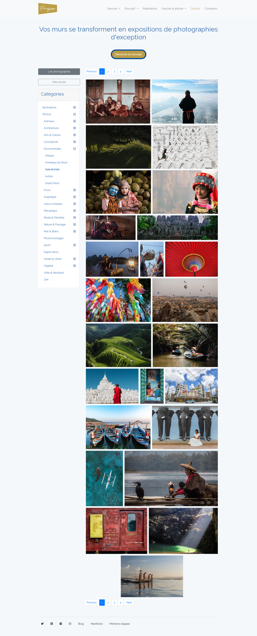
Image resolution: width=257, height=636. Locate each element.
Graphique (50, 197)
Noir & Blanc (51, 231)
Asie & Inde (52, 169)
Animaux (49, 121)
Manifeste (97, 623)
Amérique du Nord (56, 162)
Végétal (48, 265)
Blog (81, 623)
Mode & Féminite (54, 217)
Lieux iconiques (53, 203)
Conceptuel (51, 141)
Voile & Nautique (54, 272)
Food (47, 190)
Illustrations (49, 107)
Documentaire (52, 148)
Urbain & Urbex (53, 258)
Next (129, 71)
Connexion (211, 8)
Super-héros (51, 252)
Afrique (49, 155)
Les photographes (59, 71)
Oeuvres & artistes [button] (172, 8)
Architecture (51, 128)
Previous (91, 71)
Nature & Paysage (55, 224)
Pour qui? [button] (130, 8)
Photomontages (54, 238)
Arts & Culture (52, 135)
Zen (46, 279)
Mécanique (50, 210)
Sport (47, 245)
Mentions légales (119, 623)
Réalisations (150, 8)
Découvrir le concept (128, 54)
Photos (46, 114)
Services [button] (112, 8)
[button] (74, 107)
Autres (49, 176)
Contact (195, 8)
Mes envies (59, 82)
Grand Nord (52, 183)
